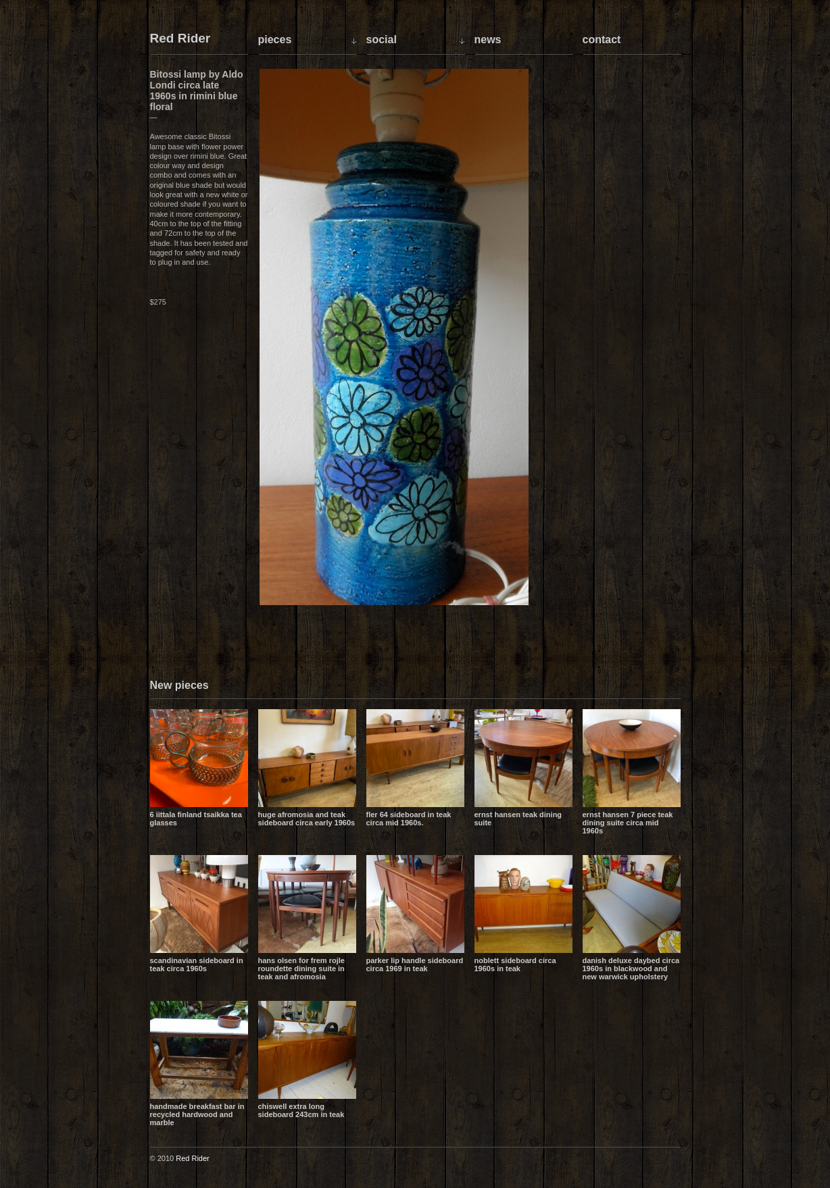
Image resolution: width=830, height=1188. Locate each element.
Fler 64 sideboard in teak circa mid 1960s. (408, 818)
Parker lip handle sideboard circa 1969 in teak (415, 964)
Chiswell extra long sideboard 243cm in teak (301, 1110)
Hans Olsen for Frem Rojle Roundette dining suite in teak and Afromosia (301, 968)
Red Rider (180, 38)
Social (381, 39)
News (488, 39)
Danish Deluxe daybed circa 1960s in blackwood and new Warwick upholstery (631, 968)
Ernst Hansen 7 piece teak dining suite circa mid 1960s (628, 822)
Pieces (275, 39)
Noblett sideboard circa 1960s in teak (515, 964)
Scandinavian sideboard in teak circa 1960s (196, 964)
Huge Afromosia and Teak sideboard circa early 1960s (307, 818)
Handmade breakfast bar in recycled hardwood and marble (197, 1114)
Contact (602, 39)
